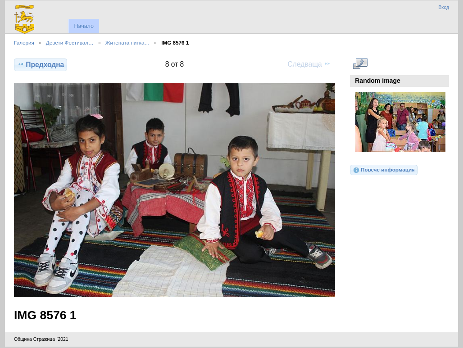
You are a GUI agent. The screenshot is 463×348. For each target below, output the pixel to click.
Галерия (24, 42)
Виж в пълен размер (360, 63)
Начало (83, 26)
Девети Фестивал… (70, 42)
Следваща (309, 64)
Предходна (40, 64)
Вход (443, 7)
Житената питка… (127, 42)
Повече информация (384, 170)
